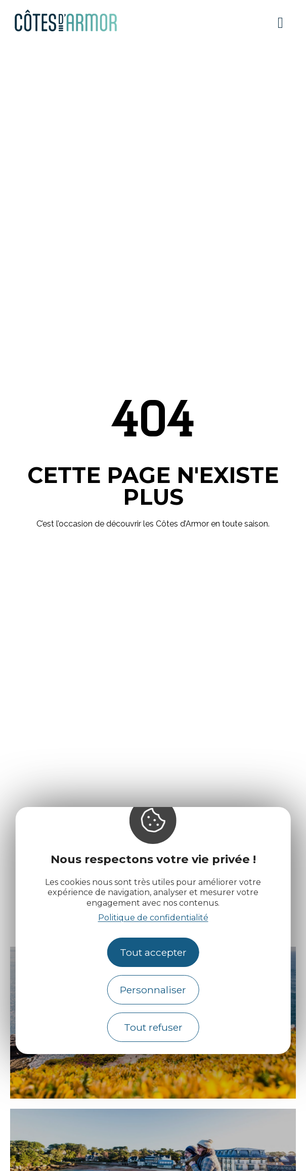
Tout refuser (153, 1027)
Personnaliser (153, 990)
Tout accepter (153, 952)
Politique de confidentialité (153, 917)
